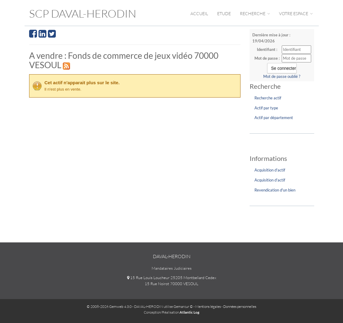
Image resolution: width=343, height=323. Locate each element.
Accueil (199, 13)
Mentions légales (208, 306)
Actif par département (273, 117)
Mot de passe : (267, 58)
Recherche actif (267, 97)
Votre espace (296, 13)
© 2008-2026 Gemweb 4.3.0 (109, 306)
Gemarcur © (183, 306)
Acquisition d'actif (269, 170)
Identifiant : (267, 49)
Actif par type (266, 107)
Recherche (255, 13)
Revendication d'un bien (274, 190)
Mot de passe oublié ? (281, 76)
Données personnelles (239, 306)
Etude (224, 13)
